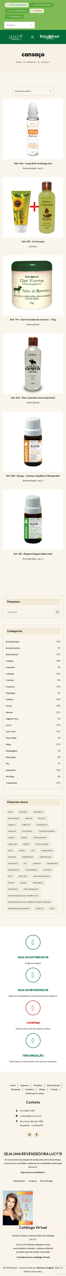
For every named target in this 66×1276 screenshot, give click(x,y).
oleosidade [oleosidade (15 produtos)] (31, 870)
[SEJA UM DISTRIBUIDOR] (33, 942)
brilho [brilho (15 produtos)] (41, 818)
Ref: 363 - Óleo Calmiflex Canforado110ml (33, 397)
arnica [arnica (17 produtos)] (28, 818)
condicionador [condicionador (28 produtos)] (47, 831)
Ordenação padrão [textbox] (22, 91)
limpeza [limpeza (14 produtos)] (37, 863)
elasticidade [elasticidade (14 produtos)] (42, 844)
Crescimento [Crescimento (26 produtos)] (40, 838)
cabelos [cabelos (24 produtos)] (26, 825)
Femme (9, 712)
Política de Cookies (34, 1093)
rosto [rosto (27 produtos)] (11, 883)
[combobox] (33, 91)
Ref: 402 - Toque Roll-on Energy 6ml (33, 163)
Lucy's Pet (10, 731)
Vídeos (42, 1089)
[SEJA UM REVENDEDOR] (33, 975)
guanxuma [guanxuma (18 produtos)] (46, 851)
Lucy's (40, 168)
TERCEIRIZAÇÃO (33, 1055)
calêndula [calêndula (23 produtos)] (41, 825)
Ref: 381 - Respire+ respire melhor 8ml (33, 553)
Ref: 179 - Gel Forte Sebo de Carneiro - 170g (33, 319)
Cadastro (29, 1089)
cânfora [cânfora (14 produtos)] (12, 844)
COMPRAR (33, 1022)
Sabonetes (11, 770)
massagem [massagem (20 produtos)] (52, 863)
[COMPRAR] (33, 1007)
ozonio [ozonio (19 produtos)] (47, 870)
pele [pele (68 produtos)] (10, 876)
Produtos (31, 62)
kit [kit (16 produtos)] (25, 863)
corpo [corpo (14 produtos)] (11, 838)
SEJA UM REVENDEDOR (33, 990)
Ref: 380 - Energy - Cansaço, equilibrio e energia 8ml (33, 475)
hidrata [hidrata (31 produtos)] (12, 857)
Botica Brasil (33, 324)
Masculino (11, 757)
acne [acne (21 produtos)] (10, 812)
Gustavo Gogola (45, 1267)
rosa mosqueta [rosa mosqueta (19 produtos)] (42, 876)
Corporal (10, 686)
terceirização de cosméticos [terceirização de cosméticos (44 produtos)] (23, 896)
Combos (33, 246)
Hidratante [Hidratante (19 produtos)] (27, 857)
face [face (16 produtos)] (10, 851)
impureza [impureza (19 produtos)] (13, 863)
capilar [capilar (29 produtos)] (12, 831)
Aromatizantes (13, 648)
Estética (10, 699)
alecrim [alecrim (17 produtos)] (23, 812)
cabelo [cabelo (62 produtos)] (12, 825)
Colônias (10, 673)
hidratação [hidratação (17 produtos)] (46, 857)
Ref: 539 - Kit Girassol (33, 241)
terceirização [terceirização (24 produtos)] (31, 889)
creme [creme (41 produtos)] (24, 838)
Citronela (10, 667)
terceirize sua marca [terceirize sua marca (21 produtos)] (19, 908)
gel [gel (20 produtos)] (33, 851)
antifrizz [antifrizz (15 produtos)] (38, 812)
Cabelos (10, 661)
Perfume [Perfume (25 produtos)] (23, 876)
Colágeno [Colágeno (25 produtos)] (27, 831)
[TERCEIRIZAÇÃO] (33, 1040)
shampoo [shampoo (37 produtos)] (13, 889)
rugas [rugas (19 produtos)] (24, 883)
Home (19, 62)
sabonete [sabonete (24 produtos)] (38, 883)
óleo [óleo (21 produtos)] (52, 908)
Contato (54, 1089)
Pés (7, 763)
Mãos (8, 744)
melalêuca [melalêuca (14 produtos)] (13, 870)
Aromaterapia (29, 168)
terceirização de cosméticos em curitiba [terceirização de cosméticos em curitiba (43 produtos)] (29, 902)
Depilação (10, 693)
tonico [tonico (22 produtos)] (39, 908)
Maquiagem (11, 750)
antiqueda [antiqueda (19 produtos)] (13, 818)
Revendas (15, 1089)
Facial (8, 705)
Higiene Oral (12, 718)
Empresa (24, 1085)
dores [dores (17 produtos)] (26, 844)
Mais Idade (11, 737)
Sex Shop (10, 776)
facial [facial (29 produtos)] (22, 851)
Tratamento (11, 782)
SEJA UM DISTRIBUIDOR (33, 957)
